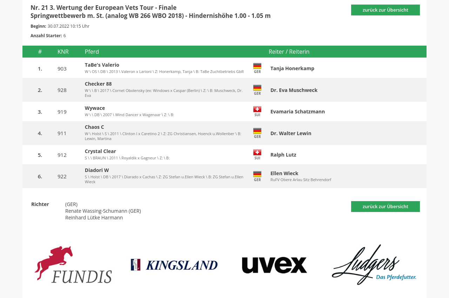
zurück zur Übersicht (385, 10)
